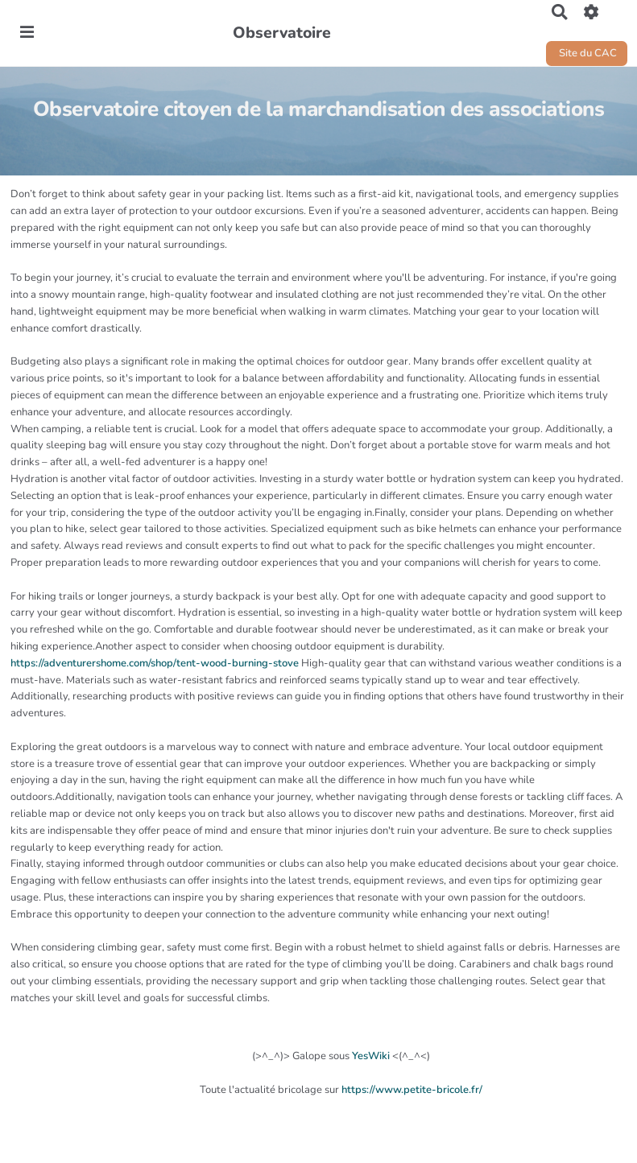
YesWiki (371, 1056)
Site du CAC (586, 53)
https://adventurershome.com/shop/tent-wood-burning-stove (154, 663)
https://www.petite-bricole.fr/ (411, 1090)
